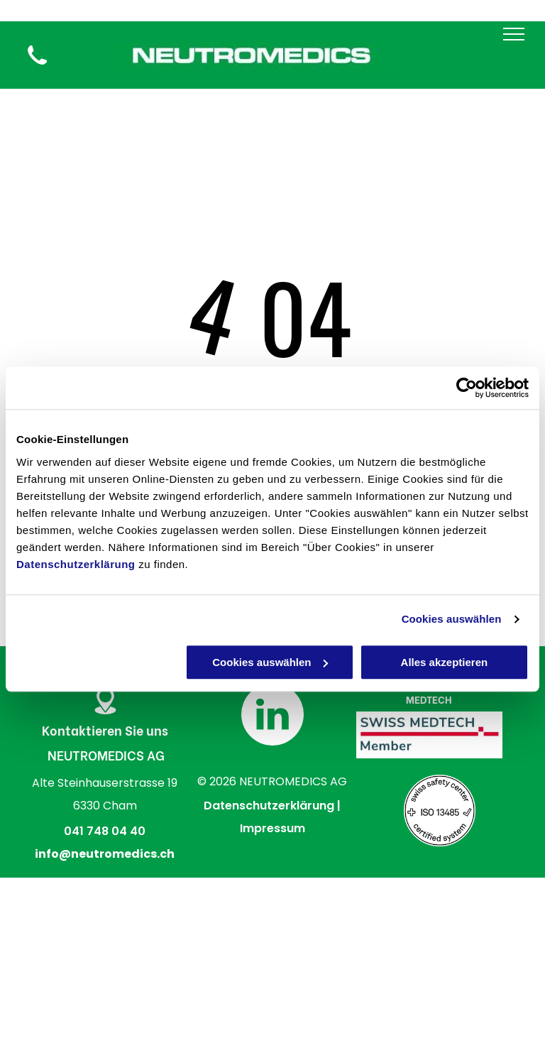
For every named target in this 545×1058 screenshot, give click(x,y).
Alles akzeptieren (444, 662)
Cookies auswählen (452, 619)
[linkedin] (272, 716)
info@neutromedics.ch (105, 854)
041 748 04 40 (104, 831)
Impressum (272, 828)
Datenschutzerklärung (76, 564)
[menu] (513, 34)
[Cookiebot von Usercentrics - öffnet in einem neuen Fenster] (466, 387)
